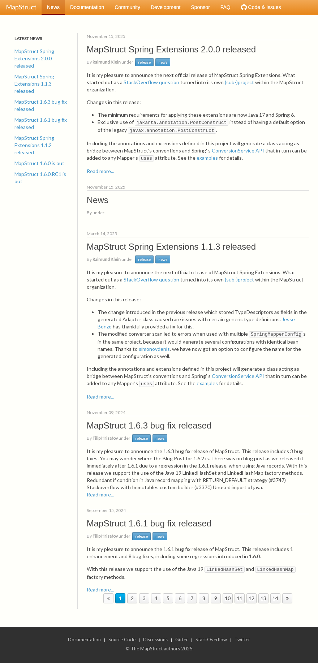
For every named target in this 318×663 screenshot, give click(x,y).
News (53, 7)
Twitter (242, 639)
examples (207, 158)
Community (127, 7)
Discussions (155, 639)
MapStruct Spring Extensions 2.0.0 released (34, 58)
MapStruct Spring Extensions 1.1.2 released (34, 145)
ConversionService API (238, 150)
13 (263, 598)
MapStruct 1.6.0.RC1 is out (40, 177)
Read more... (100, 171)
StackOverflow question (151, 82)
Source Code (122, 639)
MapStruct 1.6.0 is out (39, 163)
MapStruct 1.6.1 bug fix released (40, 123)
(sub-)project (239, 82)
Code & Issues (261, 7)
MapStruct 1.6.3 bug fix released (40, 105)
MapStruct (21, 7)
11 (239, 598)
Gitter (181, 639)
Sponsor (200, 7)
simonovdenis (154, 349)
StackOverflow (211, 639)
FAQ (225, 7)
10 (228, 598)
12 (251, 598)
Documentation (87, 7)
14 (275, 598)
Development (166, 7)
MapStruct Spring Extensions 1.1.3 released (34, 83)
